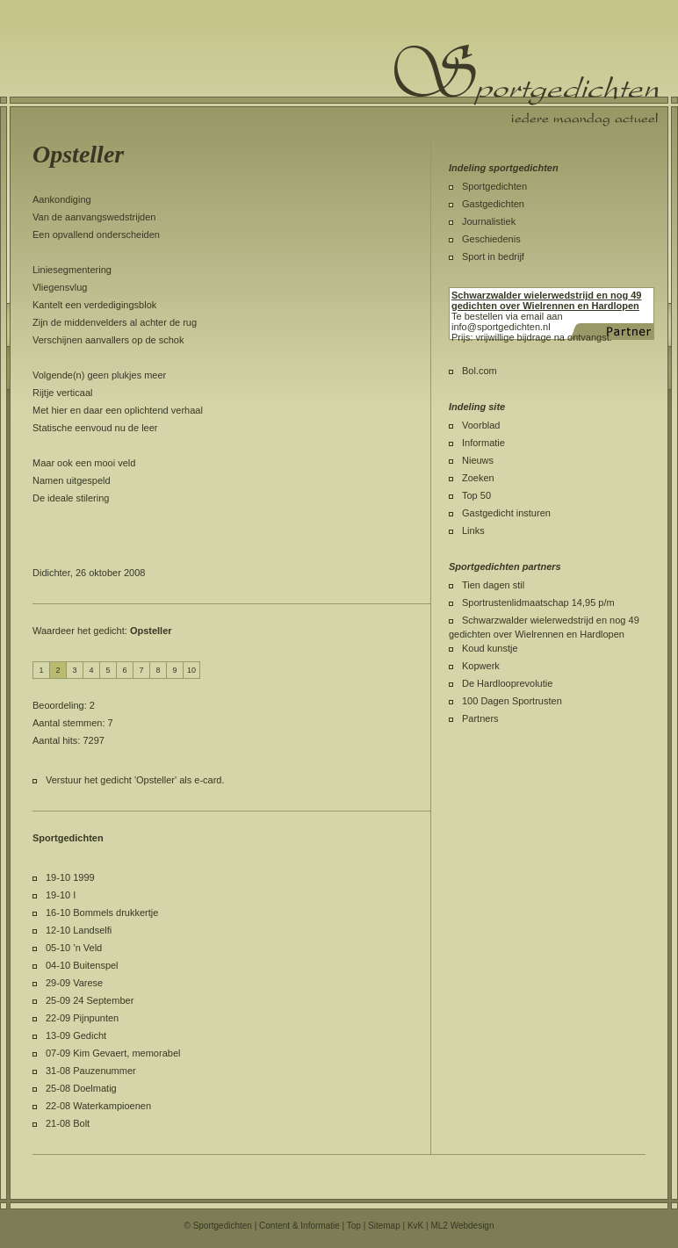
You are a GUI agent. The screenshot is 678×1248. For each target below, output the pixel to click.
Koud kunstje (490, 648)
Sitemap (384, 1225)
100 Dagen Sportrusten (512, 701)
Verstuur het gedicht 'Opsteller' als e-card (133, 780)
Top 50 (476, 495)
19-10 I (61, 895)
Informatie (483, 442)
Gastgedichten (493, 203)
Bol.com (479, 370)
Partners (480, 718)
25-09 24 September (89, 1000)
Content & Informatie (299, 1225)
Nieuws (478, 460)
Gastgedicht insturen (506, 513)
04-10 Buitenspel (82, 965)
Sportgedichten (494, 186)
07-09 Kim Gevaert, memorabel (113, 1053)
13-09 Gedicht (76, 1035)
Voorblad (481, 425)
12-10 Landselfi (79, 930)
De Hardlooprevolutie (507, 683)
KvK (415, 1225)
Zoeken (478, 478)
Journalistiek (489, 221)
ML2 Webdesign (462, 1225)
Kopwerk (481, 665)
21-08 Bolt (68, 1123)
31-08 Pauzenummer (91, 1070)
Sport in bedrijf (493, 256)
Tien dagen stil (493, 585)
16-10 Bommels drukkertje (102, 912)
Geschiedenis (491, 239)
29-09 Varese (74, 982)
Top (354, 1225)
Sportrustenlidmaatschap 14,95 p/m (538, 602)
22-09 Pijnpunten (82, 1018)
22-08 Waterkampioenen (98, 1105)
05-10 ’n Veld (74, 947)
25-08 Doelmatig (81, 1088)
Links (473, 530)
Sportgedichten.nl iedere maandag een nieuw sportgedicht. (526, 85)
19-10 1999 (70, 877)
